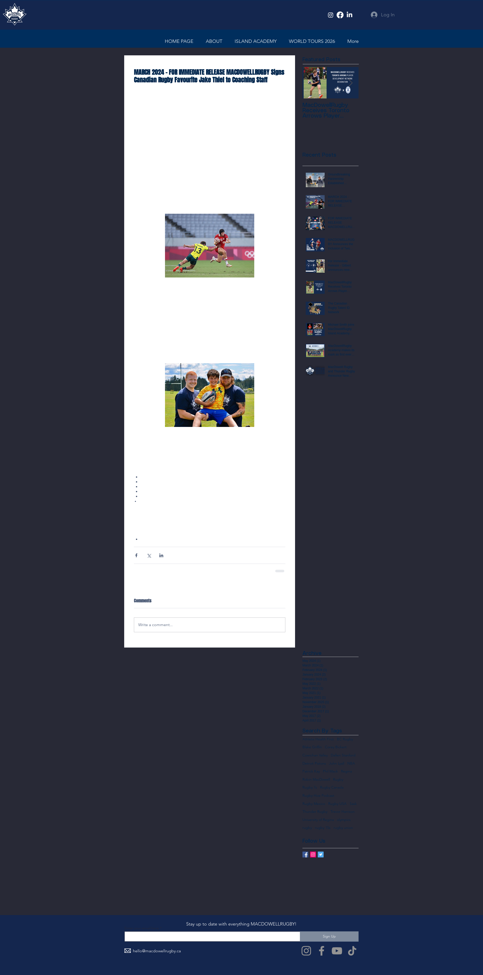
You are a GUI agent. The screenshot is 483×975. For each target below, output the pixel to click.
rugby (307, 827)
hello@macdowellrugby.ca (157, 950)
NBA (351, 763)
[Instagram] (330, 14)
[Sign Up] (329, 936)
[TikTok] (352, 950)
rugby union (343, 827)
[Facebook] (340, 14)
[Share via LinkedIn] (161, 555)
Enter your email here (141, 928)
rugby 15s (323, 827)
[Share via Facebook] (136, 555)
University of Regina (318, 819)
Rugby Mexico (313, 803)
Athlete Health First (318, 739)
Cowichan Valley (315, 755)
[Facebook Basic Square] (305, 854)
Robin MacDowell (316, 779)
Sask (353, 803)
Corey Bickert (336, 747)
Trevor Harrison (343, 811)
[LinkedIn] (349, 14)
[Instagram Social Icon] (313, 854)
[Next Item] (350, 83)
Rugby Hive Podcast (318, 795)
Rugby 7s (309, 787)
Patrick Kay (311, 771)
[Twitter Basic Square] (321, 854)
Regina (346, 771)
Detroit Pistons (314, 763)
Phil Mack (330, 771)
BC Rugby (345, 739)
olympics (344, 819)
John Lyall (336, 763)
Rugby (338, 779)
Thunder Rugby (314, 811)
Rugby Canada (332, 787)
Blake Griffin (312, 747)
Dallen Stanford (343, 755)
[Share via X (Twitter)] (148, 555)
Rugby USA (337, 803)
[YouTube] (337, 950)
